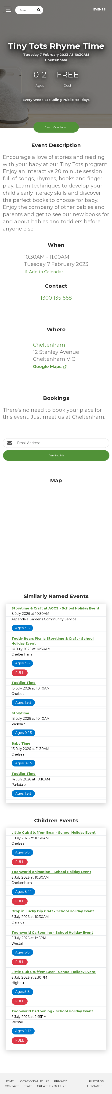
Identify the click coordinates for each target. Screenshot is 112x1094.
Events (99, 9)
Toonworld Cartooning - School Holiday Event (52, 932)
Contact (12, 1086)
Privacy (60, 1081)
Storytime (20, 713)
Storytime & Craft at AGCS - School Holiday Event (55, 608)
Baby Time (20, 743)
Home (9, 1081)
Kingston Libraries (95, 1083)
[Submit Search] (39, 10)
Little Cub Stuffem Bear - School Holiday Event (53, 832)
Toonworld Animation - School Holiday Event (51, 872)
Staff (28, 1086)
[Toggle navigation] (7, 10)
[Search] (25, 10)
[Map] (56, 534)
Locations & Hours (33, 1081)
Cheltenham (49, 345)
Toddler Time (23, 683)
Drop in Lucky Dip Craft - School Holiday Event (52, 911)
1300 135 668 (56, 298)
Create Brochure (51, 1086)
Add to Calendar (43, 271)
